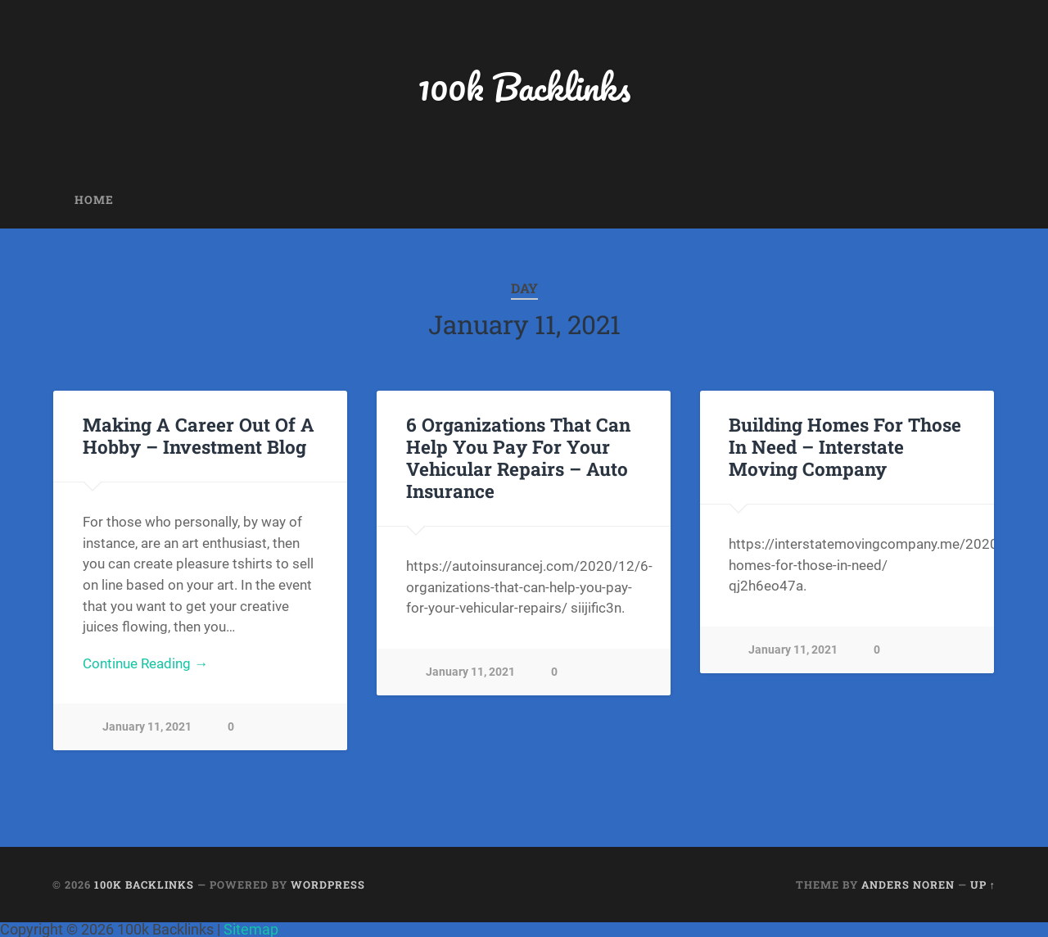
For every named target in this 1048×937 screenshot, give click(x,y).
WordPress (328, 884)
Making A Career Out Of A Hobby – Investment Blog (198, 435)
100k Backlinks (524, 86)
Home (94, 199)
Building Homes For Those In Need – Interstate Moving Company (845, 446)
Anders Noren (908, 884)
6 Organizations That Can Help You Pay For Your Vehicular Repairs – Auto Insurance (518, 457)
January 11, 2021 (147, 727)
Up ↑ (983, 884)
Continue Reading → (145, 663)
